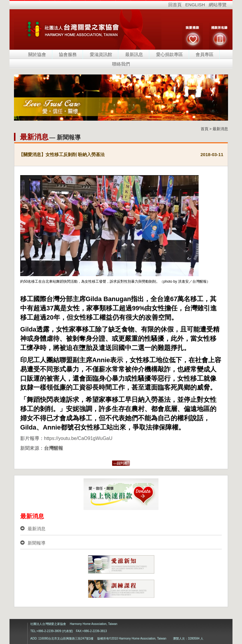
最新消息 (32, 528)
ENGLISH (195, 4)
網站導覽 (218, 4)
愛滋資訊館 (101, 54)
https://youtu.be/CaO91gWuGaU (78, 438)
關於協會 (37, 54)
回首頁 (175, 4)
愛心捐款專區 (169, 54)
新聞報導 (32, 542)
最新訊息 (134, 54)
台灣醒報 (53, 448)
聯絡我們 (121, 63)
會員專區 (204, 54)
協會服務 (68, 54)
